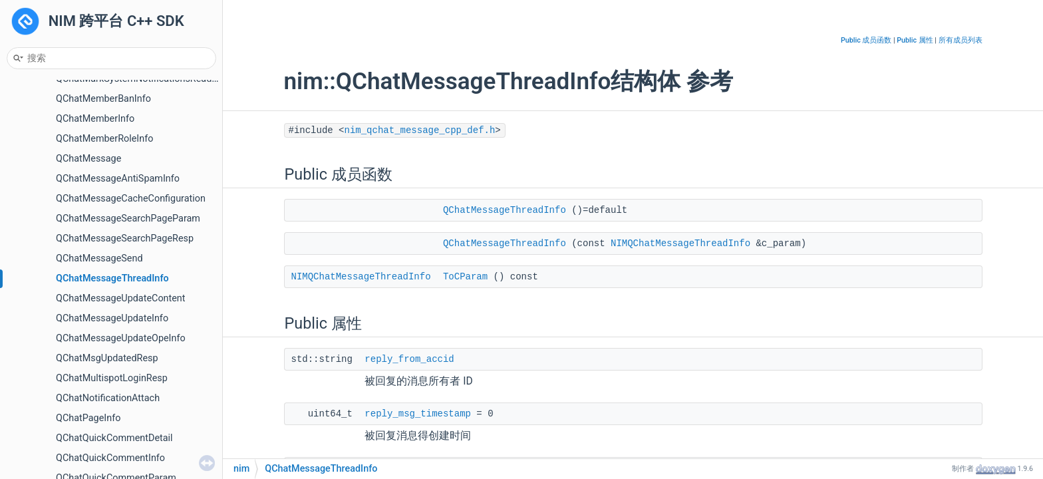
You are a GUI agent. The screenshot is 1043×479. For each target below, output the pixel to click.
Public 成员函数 (866, 40)
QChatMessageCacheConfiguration (131, 198)
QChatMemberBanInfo (103, 98)
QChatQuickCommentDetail (114, 438)
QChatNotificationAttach (108, 398)
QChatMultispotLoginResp (112, 378)
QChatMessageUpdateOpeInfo (121, 338)
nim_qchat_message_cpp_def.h (420, 130)
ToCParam (465, 276)
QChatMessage (88, 158)
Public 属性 (915, 40)
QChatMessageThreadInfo (112, 278)
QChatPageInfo (88, 418)
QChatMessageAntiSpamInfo (118, 178)
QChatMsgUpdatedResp (107, 358)
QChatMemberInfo (95, 118)
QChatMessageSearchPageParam (128, 218)
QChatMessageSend (99, 258)
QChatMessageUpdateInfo (112, 318)
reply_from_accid (409, 359)
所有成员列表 (960, 40)
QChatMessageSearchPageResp (125, 238)
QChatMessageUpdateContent (121, 298)
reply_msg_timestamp (418, 413)
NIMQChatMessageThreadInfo (680, 243)
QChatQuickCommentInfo (110, 458)
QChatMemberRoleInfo (104, 138)
